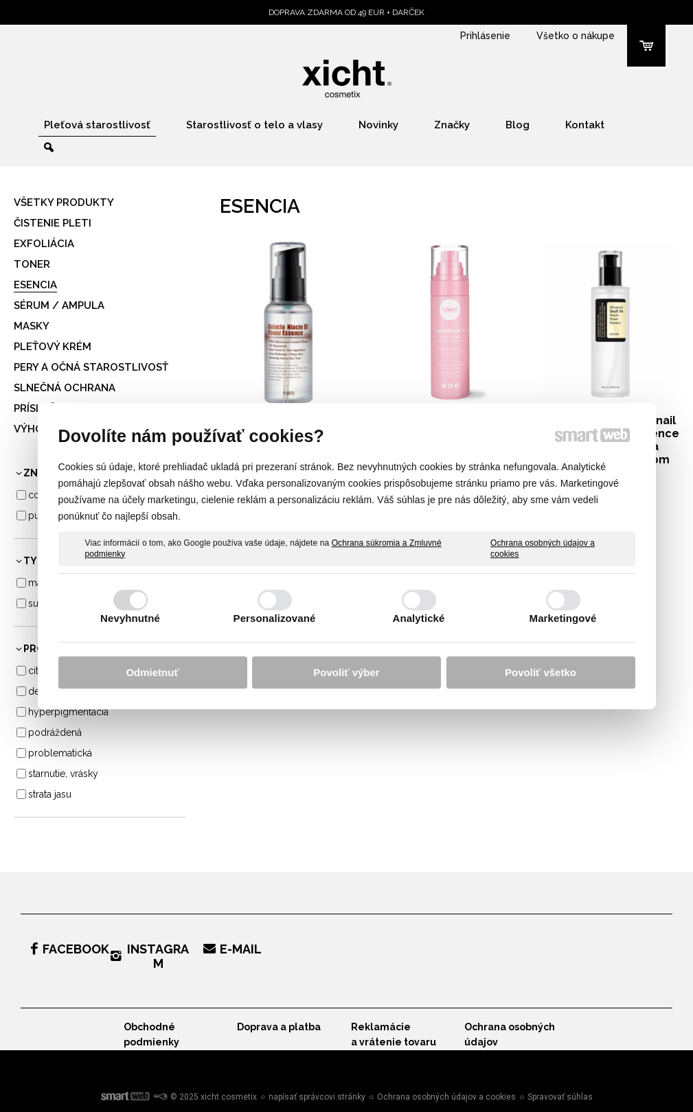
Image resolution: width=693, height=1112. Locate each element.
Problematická (60, 753)
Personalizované (275, 618)
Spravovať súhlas (560, 1097)
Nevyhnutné (130, 618)
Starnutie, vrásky (63, 773)
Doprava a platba (279, 1026)
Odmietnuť (152, 672)
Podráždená (55, 732)
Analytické (418, 618)
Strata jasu (49, 794)
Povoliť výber (346, 672)
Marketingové (563, 618)
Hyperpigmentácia (68, 711)
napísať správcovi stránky (317, 1097)
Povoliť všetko (540, 672)
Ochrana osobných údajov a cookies (542, 548)
